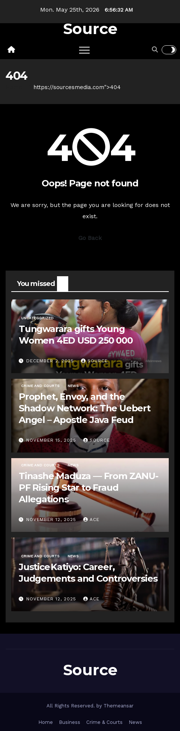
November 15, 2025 (52, 440)
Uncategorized (37, 318)
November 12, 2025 (52, 519)
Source (90, 28)
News (73, 386)
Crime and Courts (40, 386)
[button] (155, 49)
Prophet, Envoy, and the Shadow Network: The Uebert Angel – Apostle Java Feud (84, 408)
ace (91, 519)
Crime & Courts (104, 722)
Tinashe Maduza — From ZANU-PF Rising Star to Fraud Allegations (88, 487)
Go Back (90, 237)
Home (14, 87)
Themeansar (119, 706)
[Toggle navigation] (84, 49)
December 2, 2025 (51, 360)
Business (69, 722)
